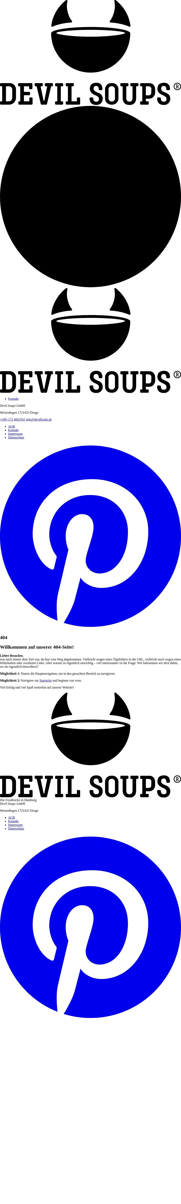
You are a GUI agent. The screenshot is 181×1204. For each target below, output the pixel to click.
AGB (11, 426)
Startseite (46, 680)
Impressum (15, 433)
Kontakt (13, 398)
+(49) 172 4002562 (12, 419)
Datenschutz (16, 437)
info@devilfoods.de (39, 419)
